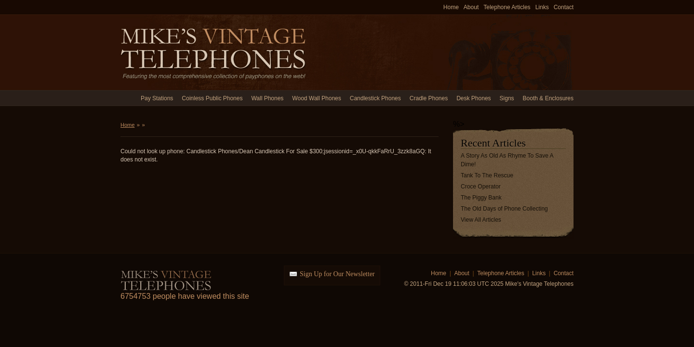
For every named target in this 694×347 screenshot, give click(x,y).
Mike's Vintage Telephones (214, 52)
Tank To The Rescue (487, 175)
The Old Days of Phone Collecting (504, 208)
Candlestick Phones (375, 98)
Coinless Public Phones (212, 98)
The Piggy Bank (481, 197)
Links (542, 7)
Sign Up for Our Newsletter (337, 274)
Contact (564, 7)
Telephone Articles (506, 7)
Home (451, 7)
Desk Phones (473, 98)
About (471, 7)
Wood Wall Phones (316, 98)
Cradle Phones (429, 98)
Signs (507, 98)
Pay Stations (157, 98)
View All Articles (481, 219)
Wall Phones (267, 98)
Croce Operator (481, 186)
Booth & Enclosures (548, 98)
